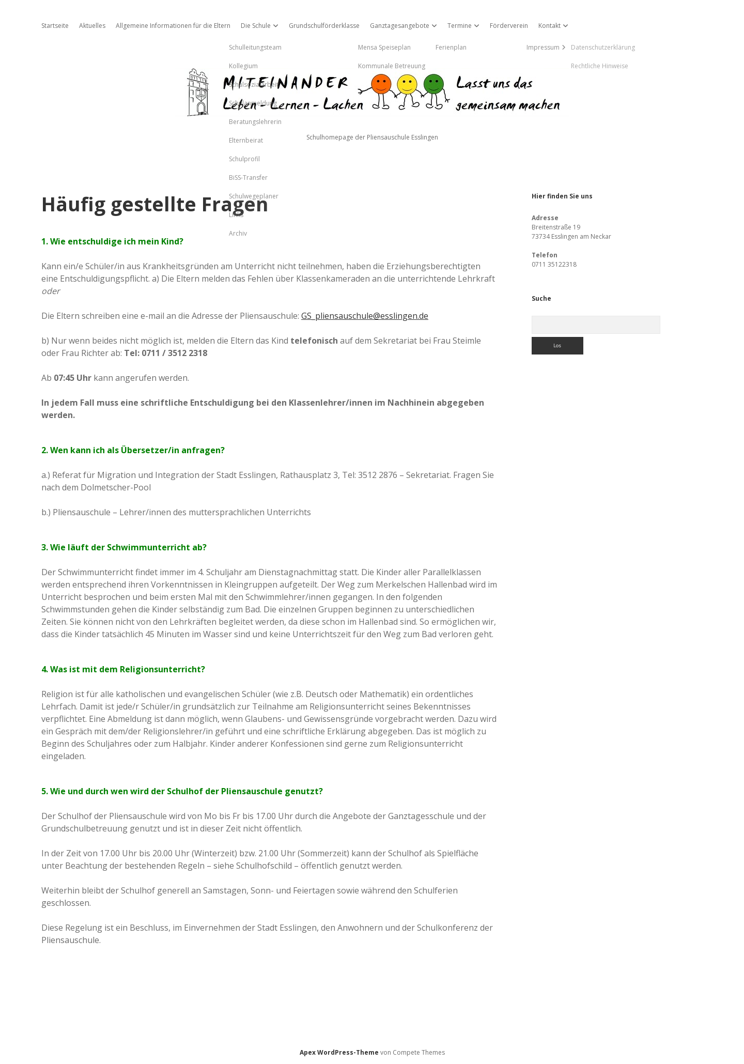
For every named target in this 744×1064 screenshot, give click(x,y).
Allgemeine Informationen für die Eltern (173, 25)
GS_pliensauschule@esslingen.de (364, 315)
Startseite (55, 25)
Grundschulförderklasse (324, 25)
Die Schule (256, 25)
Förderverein (509, 25)
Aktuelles (92, 25)
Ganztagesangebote (399, 25)
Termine (459, 25)
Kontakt (549, 25)
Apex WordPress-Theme (339, 1052)
